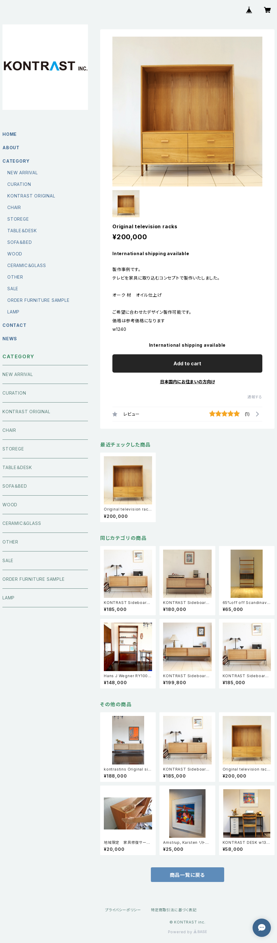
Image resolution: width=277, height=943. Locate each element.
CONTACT (14, 325)
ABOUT (11, 147)
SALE (12, 288)
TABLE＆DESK (22, 230)
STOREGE (18, 219)
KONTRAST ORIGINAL (31, 195)
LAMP (13, 311)
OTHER (15, 277)
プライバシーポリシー (123, 910)
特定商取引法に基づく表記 (174, 910)
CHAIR (14, 207)
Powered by (187, 932)
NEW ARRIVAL (22, 172)
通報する (254, 397)
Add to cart (187, 363)
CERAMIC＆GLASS (26, 265)
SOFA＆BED (19, 242)
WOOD (14, 253)
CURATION (19, 184)
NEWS (9, 338)
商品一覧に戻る (187, 875)
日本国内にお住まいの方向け (187, 381)
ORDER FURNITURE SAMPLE (38, 300)
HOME (9, 134)
